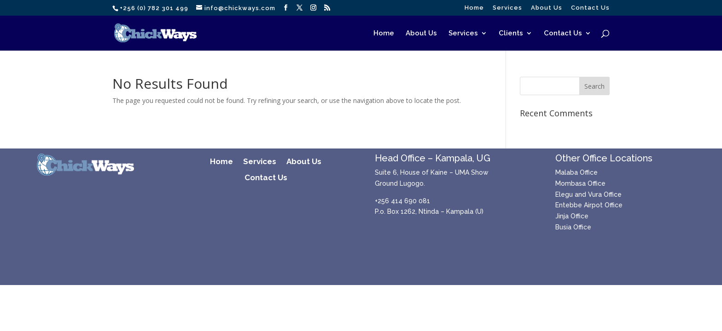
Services (507, 8)
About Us (546, 8)
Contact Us (590, 8)
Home (474, 8)
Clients (511, 33)
